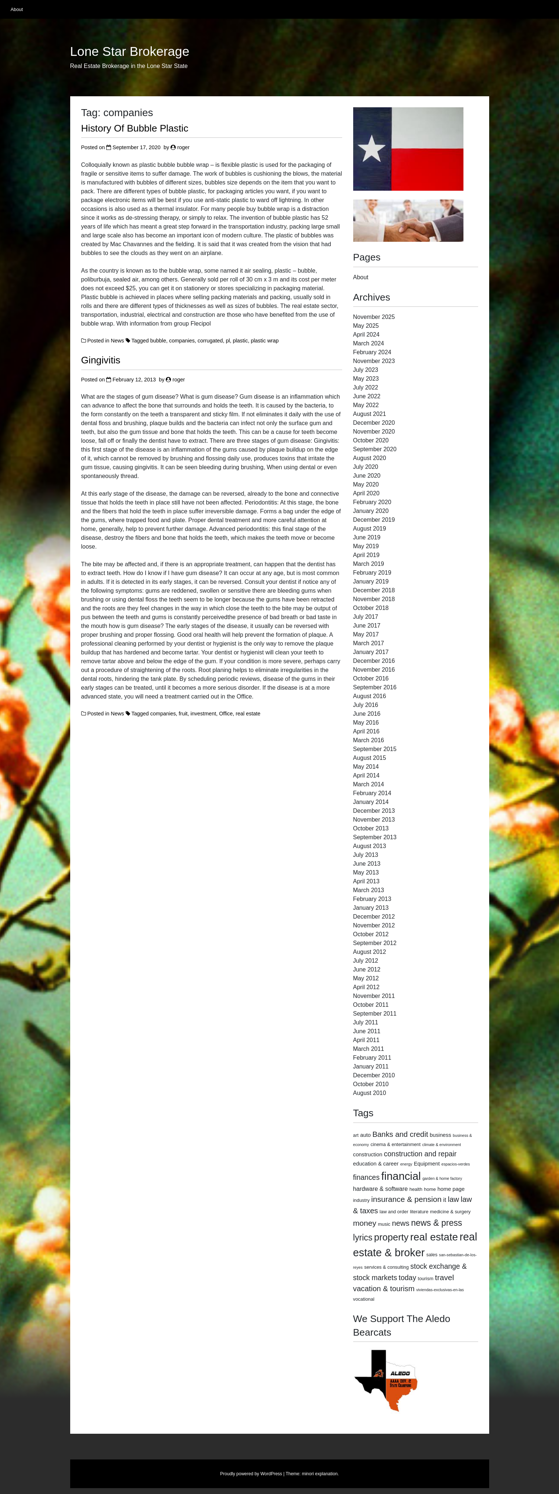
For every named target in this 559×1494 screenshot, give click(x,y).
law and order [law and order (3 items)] (394, 1211)
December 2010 (374, 1075)
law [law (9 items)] (453, 1199)
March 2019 (368, 564)
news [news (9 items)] (400, 1223)
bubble (158, 341)
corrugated (210, 341)
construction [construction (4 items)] (368, 1154)
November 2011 (374, 996)
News (117, 341)
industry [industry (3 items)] (361, 1200)
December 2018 (374, 590)
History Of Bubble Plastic (135, 128)
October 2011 (371, 1005)
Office (226, 714)
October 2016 (371, 678)
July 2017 (366, 617)
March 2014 (368, 784)
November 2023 (374, 361)
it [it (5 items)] (444, 1199)
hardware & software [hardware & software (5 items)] (380, 1188)
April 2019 (366, 555)
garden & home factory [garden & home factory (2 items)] (442, 1178)
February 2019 (372, 573)
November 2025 (374, 317)
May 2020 (366, 484)
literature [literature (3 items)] (419, 1211)
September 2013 (375, 837)
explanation (326, 1473)
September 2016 (375, 687)
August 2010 (369, 1093)
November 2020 (374, 431)
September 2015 (375, 749)
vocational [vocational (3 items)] (364, 1299)
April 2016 (366, 731)
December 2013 (374, 811)
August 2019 (369, 528)
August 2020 (369, 458)
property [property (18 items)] (391, 1237)
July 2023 (366, 370)
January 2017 (371, 652)
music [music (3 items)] (384, 1224)
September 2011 (375, 1013)
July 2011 (366, 1022)
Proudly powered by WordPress (251, 1473)
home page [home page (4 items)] (451, 1189)
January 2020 (371, 511)
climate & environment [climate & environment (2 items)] (441, 1144)
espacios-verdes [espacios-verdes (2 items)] (455, 1164)
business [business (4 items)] (440, 1135)
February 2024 (372, 352)
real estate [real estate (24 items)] (434, 1237)
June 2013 (367, 864)
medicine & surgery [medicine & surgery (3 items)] (450, 1211)
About (17, 9)
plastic (240, 341)
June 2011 (367, 1031)
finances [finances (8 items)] (366, 1177)
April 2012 (366, 987)
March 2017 (368, 643)
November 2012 (374, 925)
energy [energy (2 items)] (406, 1164)
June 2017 (367, 625)
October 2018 (371, 608)
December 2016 (374, 661)
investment (203, 714)
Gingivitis (101, 360)
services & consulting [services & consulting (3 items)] (386, 1267)
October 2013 (371, 828)
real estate (248, 714)
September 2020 (375, 449)
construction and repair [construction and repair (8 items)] (420, 1154)
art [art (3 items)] (356, 1135)
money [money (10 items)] (364, 1223)
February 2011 (372, 1058)
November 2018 (374, 599)
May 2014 (366, 767)
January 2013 (371, 908)
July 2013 (366, 855)
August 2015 (369, 758)
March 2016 (368, 740)
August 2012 (369, 952)
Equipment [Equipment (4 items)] (427, 1164)
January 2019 (371, 581)
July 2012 (366, 961)
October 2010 (371, 1084)
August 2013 (369, 846)
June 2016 (367, 714)
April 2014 (366, 775)
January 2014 (371, 802)
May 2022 (366, 405)
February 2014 (372, 793)
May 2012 (366, 978)
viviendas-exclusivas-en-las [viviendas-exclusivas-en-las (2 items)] (440, 1290)
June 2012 (367, 969)
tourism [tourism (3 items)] (425, 1278)
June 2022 (367, 396)
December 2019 (374, 520)
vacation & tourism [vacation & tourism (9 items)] (384, 1289)
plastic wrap (265, 341)
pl (228, 341)
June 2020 (367, 476)
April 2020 (366, 493)
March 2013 (368, 890)
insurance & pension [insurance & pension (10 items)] (406, 1199)
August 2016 (369, 696)
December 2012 (374, 916)
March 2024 (368, 343)
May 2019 (366, 546)
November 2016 (374, 670)
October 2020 (371, 440)
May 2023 (366, 379)
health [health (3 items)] (415, 1189)
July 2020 (366, 467)
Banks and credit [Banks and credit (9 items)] (400, 1134)
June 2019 (367, 537)
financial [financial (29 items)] (401, 1176)
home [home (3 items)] (430, 1189)
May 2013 (366, 872)
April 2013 (366, 881)
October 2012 (371, 934)
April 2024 (366, 334)
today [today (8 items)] (407, 1278)
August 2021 (369, 414)
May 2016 (366, 722)
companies (182, 341)
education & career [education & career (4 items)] (376, 1164)
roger (183, 147)
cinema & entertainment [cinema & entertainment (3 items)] (395, 1144)
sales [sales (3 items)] (431, 1254)
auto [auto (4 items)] (365, 1135)
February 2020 (372, 502)
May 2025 (366, 326)
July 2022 (366, 387)
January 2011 (371, 1066)
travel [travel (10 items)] (444, 1277)
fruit (183, 714)
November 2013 (374, 819)
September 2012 (375, 943)
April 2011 (366, 1040)
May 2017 (366, 634)
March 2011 (368, 1049)
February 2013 (372, 899)
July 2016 (366, 705)
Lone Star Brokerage (130, 51)
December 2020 (374, 423)
